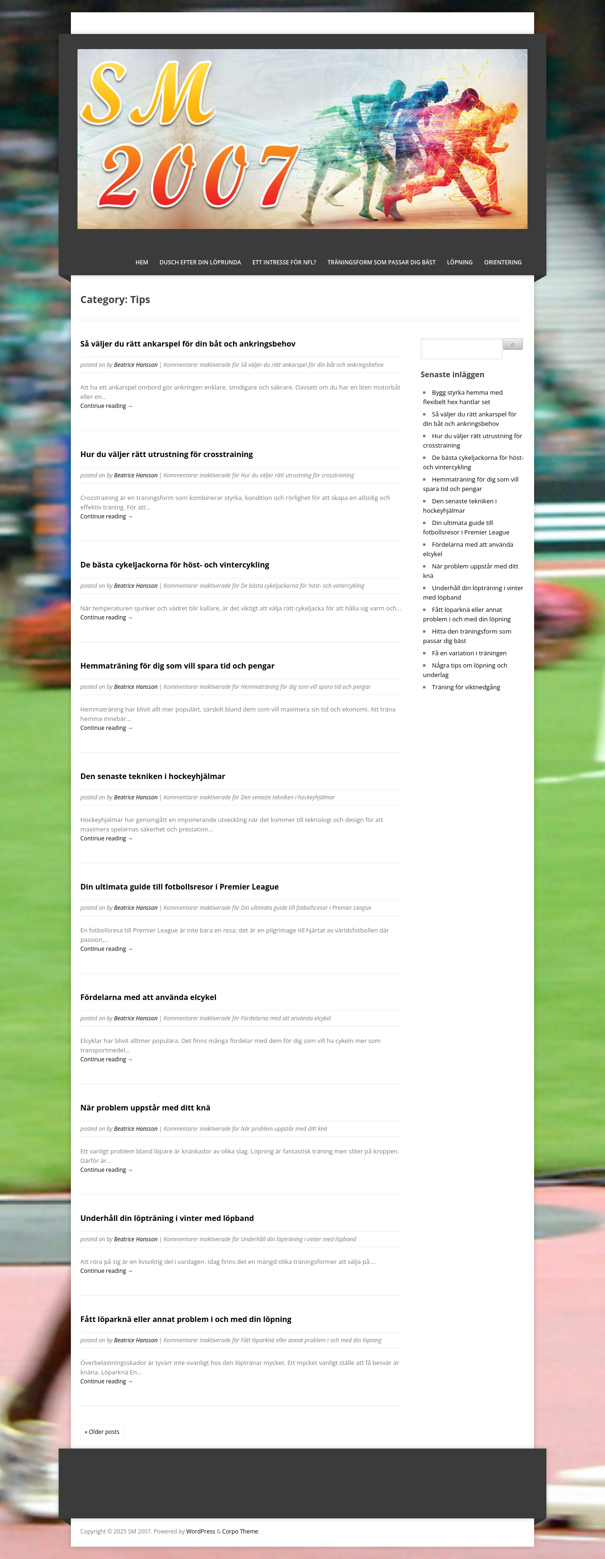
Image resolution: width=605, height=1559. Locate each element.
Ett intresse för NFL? (284, 262)
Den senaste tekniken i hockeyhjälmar (152, 776)
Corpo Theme (240, 1531)
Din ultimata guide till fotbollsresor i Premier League (179, 886)
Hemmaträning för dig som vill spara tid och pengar (177, 666)
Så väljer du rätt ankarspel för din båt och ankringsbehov (187, 344)
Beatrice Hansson (135, 365)
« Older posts (102, 1432)
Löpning (460, 262)
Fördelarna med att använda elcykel (148, 997)
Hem (142, 262)
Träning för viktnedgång (466, 687)
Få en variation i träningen (469, 653)
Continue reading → (106, 406)
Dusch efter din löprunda (200, 262)
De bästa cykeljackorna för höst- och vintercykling (174, 564)
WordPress (200, 1531)
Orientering (503, 262)
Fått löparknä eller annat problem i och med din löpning (186, 1319)
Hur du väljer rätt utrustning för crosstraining (166, 454)
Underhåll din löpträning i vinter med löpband (167, 1218)
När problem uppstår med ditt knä (145, 1107)
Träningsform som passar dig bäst (382, 262)
